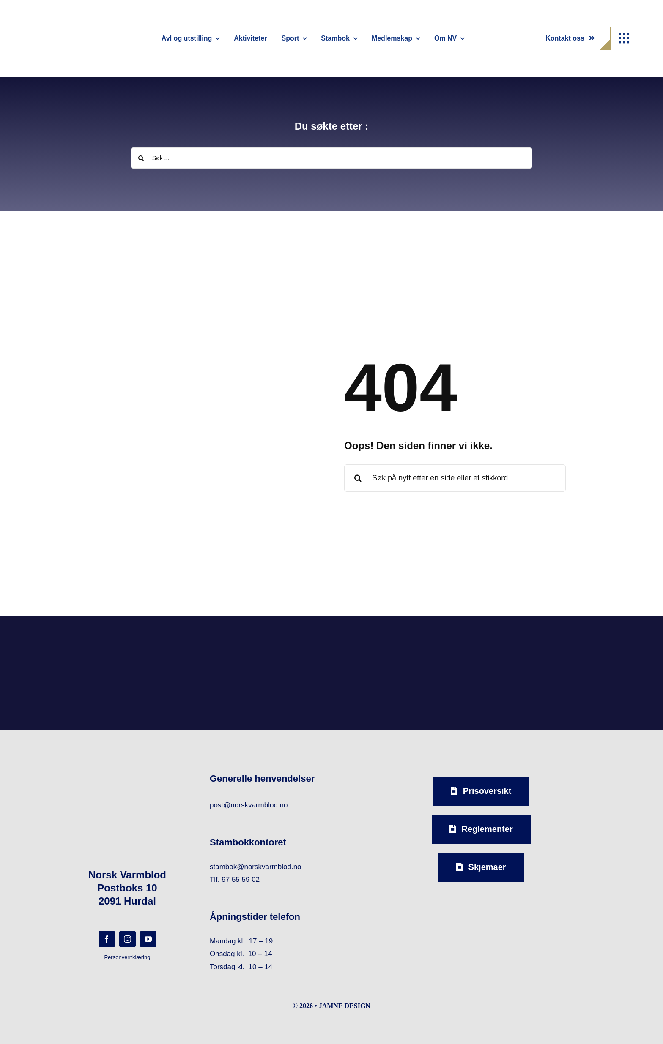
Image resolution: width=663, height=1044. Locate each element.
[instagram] (127, 939)
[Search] (141, 158)
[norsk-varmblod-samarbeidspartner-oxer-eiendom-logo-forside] (266, 640)
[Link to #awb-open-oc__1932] (624, 38)
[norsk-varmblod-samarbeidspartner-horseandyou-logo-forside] (529, 636)
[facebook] (107, 939)
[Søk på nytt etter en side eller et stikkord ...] (455, 478)
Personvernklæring (127, 957)
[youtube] (148, 939)
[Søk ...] (331, 158)
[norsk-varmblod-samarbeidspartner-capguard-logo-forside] (397, 642)
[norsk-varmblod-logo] (57, 21)
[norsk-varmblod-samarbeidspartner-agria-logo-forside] (133, 644)
